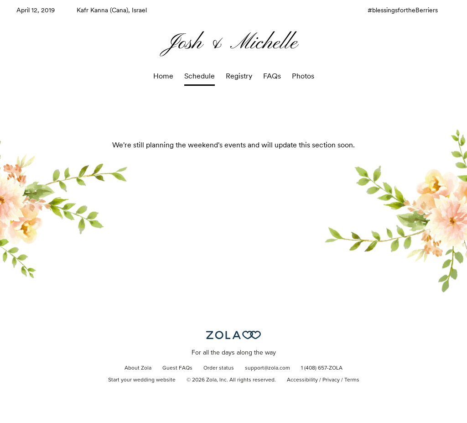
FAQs (272, 76)
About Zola (138, 368)
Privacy (331, 380)
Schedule (199, 76)
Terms (351, 380)
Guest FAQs (177, 368)
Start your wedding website (142, 380)
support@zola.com (267, 368)
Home (163, 76)
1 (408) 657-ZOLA (321, 368)
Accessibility (302, 380)
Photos (303, 76)
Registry (239, 76)
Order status (218, 368)
